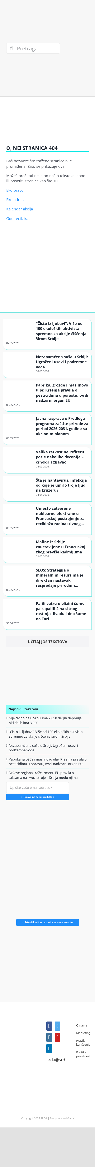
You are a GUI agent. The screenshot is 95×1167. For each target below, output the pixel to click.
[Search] (11, 48)
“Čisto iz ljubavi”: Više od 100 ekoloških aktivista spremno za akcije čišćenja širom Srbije (61, 331)
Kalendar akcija (19, 208)
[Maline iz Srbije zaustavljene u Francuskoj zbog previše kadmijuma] (19, 546)
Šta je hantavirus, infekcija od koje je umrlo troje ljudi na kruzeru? (61, 485)
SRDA (44, 1118)
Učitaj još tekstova (47, 641)
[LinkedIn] (49, 1048)
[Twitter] (58, 1026)
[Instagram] (49, 1037)
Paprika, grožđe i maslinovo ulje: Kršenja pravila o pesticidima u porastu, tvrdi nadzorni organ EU (62, 393)
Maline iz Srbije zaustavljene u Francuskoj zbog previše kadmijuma (60, 546)
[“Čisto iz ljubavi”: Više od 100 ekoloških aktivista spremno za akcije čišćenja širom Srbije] (19, 328)
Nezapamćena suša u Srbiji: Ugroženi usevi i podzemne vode (62, 361)
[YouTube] (58, 1037)
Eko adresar (16, 199)
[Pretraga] (33, 48)
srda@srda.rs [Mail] (59, 1060)
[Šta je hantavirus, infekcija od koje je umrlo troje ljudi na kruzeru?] (19, 485)
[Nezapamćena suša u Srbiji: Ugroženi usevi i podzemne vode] (19, 361)
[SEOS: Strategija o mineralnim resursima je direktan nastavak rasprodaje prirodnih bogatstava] (19, 575)
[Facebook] (49, 1026)
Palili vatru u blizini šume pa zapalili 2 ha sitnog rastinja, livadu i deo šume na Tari (61, 611)
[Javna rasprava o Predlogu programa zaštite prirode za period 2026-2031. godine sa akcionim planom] (19, 423)
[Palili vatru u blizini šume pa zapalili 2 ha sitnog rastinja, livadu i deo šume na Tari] (19, 608)
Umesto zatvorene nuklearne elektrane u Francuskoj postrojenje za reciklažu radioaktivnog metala (60, 518)
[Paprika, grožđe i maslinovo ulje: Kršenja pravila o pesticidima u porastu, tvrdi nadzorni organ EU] (19, 390)
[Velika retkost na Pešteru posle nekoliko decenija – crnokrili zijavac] (19, 456)
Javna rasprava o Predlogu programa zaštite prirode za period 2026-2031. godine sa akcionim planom (62, 426)
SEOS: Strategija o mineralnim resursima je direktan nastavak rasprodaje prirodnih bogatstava (59, 580)
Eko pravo (15, 190)
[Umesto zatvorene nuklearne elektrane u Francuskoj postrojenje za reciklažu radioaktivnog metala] (19, 513)
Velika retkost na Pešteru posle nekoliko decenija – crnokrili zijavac (60, 457)
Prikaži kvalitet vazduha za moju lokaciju (47, 922)
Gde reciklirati (18, 218)
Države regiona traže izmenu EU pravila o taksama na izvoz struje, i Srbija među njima (43, 775)
